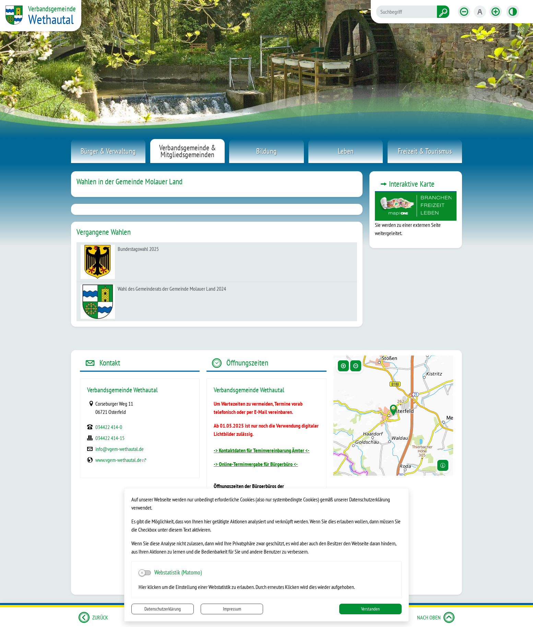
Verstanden (370, 609)
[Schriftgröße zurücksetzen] (480, 11)
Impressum (232, 609)
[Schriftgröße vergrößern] (495, 11)
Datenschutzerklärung (162, 609)
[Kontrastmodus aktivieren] (513, 11)
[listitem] (216, 262)
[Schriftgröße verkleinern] (464, 11)
